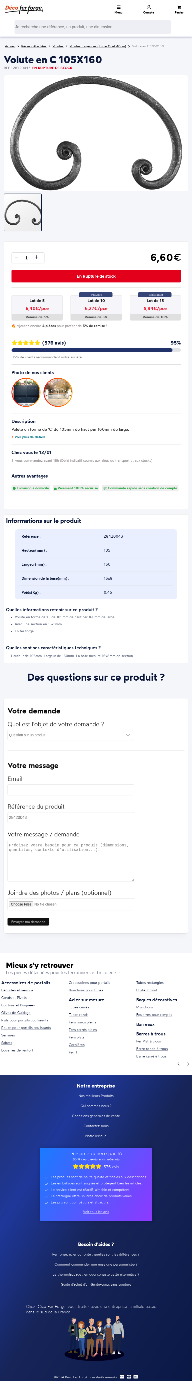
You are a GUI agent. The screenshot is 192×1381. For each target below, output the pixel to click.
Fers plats (76, 1037)
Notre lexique (95, 1136)
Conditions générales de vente (96, 1116)
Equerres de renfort (17, 1050)
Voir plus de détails (28, 437)
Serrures (8, 1035)
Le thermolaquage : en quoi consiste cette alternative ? (95, 1274)
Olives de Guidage (15, 1012)
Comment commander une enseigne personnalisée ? (96, 1264)
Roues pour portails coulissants (26, 1027)
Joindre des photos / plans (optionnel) (59, 894)
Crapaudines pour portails (89, 982)
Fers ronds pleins (82, 1022)
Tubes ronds (78, 1014)
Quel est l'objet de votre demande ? (56, 725)
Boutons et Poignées (18, 1005)
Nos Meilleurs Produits (96, 1096)
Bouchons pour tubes (86, 990)
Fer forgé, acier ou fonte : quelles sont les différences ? (96, 1254)
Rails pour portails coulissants (24, 1020)
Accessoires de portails (25, 982)
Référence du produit (36, 808)
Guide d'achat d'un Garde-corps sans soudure (96, 1284)
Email (15, 780)
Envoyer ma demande (28, 923)
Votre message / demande (44, 836)
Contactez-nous (96, 1126)
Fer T (73, 1052)
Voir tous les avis (96, 1211)
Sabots (6, 1042)
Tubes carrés (79, 1007)
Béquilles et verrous (17, 990)
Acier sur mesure (86, 999)
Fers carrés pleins (83, 1029)
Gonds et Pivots (13, 997)
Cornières (76, 1044)
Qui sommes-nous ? (96, 1106)
